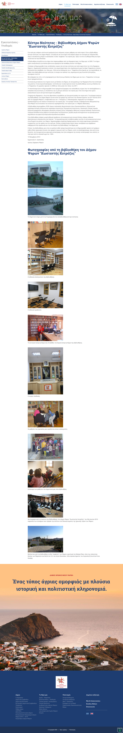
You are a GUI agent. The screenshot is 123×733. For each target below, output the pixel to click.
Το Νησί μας (67, 4)
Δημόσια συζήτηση (99, 4)
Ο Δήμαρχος (19, 697)
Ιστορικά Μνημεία (68, 697)
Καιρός (41, 713)
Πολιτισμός (75, 4)
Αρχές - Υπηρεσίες (44, 697)
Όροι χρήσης (63, 729)
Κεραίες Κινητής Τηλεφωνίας (9, 81)
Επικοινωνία (110, 4)
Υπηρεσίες (19, 705)
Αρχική (34, 34)
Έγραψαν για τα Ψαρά (69, 703)
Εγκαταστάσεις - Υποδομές (54, 34)
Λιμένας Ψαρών (5, 50)
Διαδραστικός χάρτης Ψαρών (48, 705)
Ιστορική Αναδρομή (69, 699)
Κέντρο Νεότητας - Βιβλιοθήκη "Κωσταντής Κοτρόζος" (9, 58)
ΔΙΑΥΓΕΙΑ (18, 711)
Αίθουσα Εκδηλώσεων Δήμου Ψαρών (11, 62)
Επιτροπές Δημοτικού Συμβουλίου (26, 703)
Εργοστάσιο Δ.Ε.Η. (6, 73)
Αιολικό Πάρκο (5, 76)
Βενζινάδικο (5, 79)
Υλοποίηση (72, 729)
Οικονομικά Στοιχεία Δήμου (24, 713)
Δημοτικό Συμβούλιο (22, 699)
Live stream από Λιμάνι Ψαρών (48, 711)
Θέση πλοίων (43, 709)
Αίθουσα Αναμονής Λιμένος (8, 52)
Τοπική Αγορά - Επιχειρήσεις (48, 701)
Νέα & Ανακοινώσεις (86, 4)
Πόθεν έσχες (19, 709)
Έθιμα (64, 707)
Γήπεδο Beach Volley (7, 70)
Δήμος (61, 4)
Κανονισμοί (19, 707)
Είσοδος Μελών (91, 704)
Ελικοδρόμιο (5, 55)
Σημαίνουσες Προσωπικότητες (72, 705)
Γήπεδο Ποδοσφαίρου (7, 65)
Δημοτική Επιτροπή (22, 701)
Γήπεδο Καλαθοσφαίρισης (8, 68)
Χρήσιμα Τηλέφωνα (45, 707)
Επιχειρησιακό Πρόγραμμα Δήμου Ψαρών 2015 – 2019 (26, 716)
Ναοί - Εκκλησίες (68, 701)
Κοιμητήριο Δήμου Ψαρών (24, 718)
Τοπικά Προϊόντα (44, 703)
